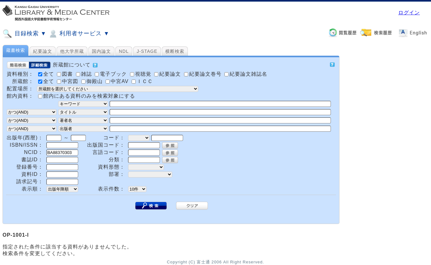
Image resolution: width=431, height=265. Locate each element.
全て (47, 81)
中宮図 (68, 81)
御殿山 (92, 81)
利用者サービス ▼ (78, 33)
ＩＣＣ (142, 81)
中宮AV (118, 81)
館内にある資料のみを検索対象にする (89, 96)
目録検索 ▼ (24, 33)
